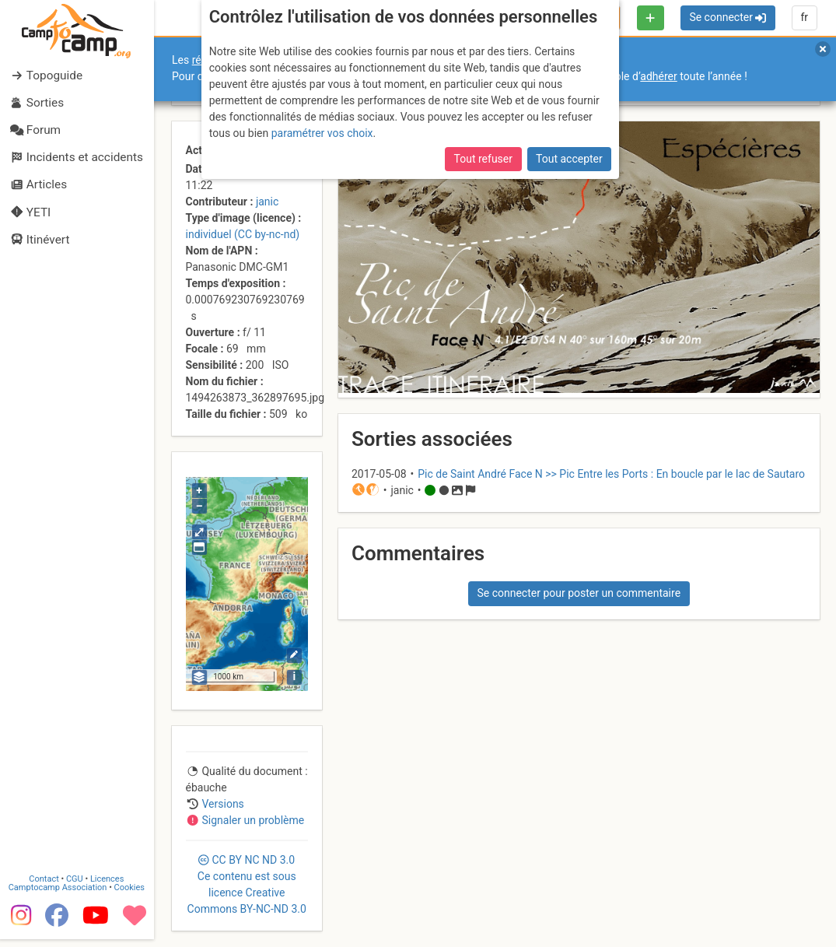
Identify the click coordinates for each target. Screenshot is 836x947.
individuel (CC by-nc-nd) (243, 234)
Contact (45, 887)
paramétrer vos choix (322, 133)
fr (804, 17)
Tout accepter (569, 159)
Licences (108, 887)
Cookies (130, 895)
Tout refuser (483, 159)
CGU (76, 887)
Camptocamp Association (58, 895)
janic (267, 201)
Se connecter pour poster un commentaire (578, 593)
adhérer (658, 76)
